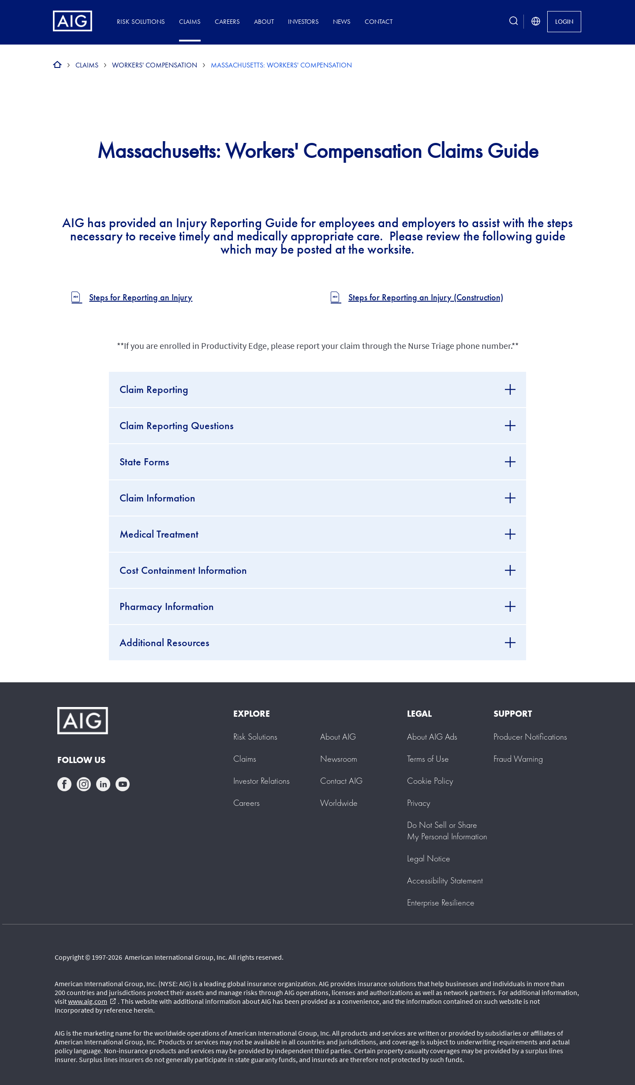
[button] (447, 830)
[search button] (514, 21)
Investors (303, 21)
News (342, 21)
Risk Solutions (141, 21)
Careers (227, 21)
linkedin (103, 784)
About (264, 21)
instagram (84, 784)
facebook (64, 784)
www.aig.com (92, 1001)
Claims (190, 21)
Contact (378, 21)
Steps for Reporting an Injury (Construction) (425, 297)
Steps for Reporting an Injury (140, 297)
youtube (123, 784)
